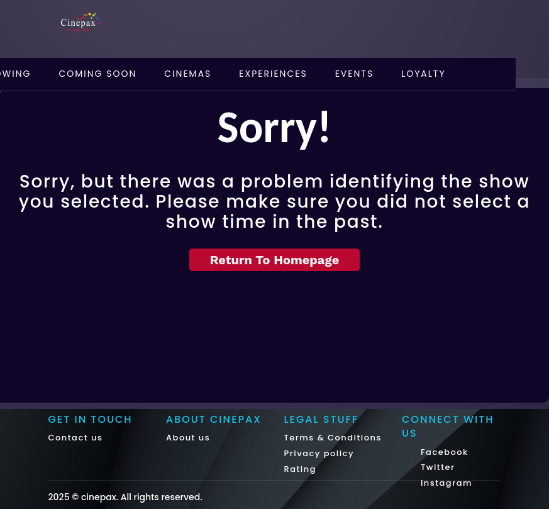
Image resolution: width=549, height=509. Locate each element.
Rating (300, 469)
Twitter (436, 467)
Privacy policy (319, 453)
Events (354, 73)
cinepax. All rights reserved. (141, 497)
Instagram (445, 483)
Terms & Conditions (333, 438)
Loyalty (423, 73)
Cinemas (187, 73)
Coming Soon (97, 73)
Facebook (443, 452)
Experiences (273, 73)
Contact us (75, 438)
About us (188, 438)
